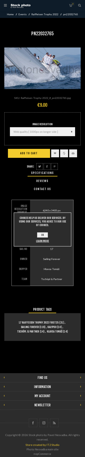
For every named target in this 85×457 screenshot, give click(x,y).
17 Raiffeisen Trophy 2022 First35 (39, 322)
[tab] (42, 172)
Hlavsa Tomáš (54, 331)
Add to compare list (64, 153)
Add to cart (29, 153)
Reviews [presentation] (42, 181)
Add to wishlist (55, 153)
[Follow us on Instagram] (43, 423)
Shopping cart (72, 4)
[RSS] (54, 423)
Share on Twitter (39, 166)
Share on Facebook (47, 166)
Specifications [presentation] (42, 173)
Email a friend (73, 153)
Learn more (42, 241)
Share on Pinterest (54, 166)
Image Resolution (42, 124)
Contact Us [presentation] (42, 189)
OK (42, 234)
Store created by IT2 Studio (42, 444)
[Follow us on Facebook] (33, 423)
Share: (30, 166)
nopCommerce (42, 453)
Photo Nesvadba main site (42, 449)
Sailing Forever (30, 327)
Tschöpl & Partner (28, 331)
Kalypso (52, 327)
